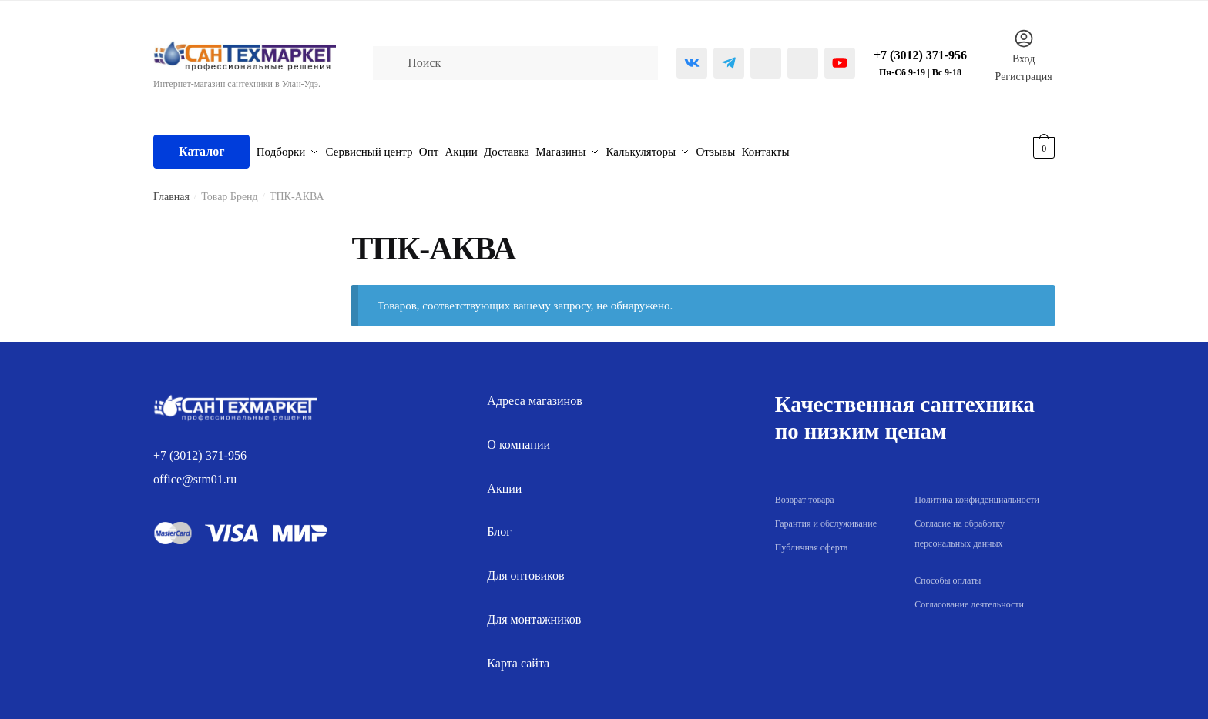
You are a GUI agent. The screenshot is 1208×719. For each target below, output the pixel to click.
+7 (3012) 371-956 (200, 448)
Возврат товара (804, 492)
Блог (499, 524)
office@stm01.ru (195, 472)
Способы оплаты (947, 573)
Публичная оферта (811, 539)
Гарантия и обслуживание (826, 516)
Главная (171, 190)
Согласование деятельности (969, 597)
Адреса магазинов (534, 393)
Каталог (201, 147)
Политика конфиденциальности (976, 492)
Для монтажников (534, 612)
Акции (504, 480)
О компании (518, 437)
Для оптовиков (525, 568)
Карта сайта (518, 655)
